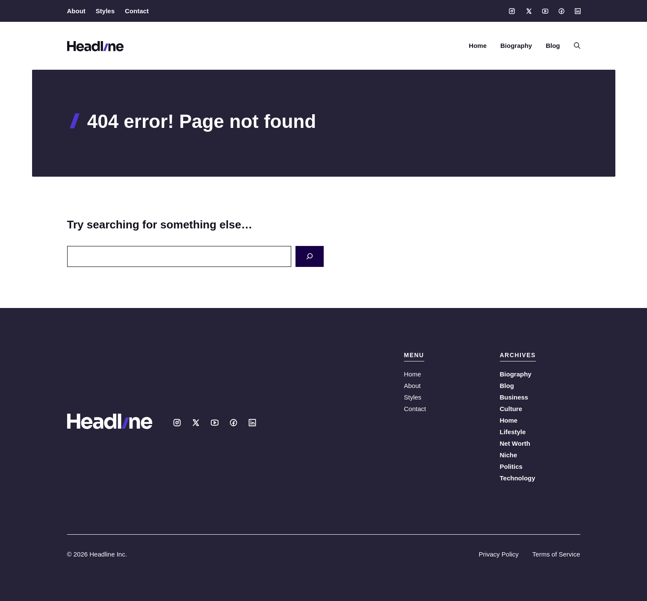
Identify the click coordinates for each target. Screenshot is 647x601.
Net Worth (515, 443)
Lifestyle (513, 431)
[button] (573, 46)
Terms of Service (556, 554)
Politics (511, 466)
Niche (508, 455)
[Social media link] (511, 11)
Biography (516, 45)
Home (478, 45)
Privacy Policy (498, 554)
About (76, 11)
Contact (137, 11)
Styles (105, 11)
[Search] (309, 256)
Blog (553, 45)
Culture (511, 408)
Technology (517, 478)
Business (514, 397)
